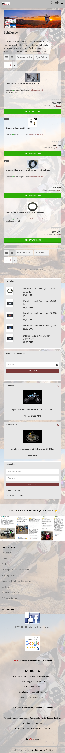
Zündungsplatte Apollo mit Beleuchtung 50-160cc (32, 449)
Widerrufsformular (10, 592)
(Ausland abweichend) (36, 90)
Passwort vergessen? (15, 495)
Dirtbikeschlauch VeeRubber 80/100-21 (23, 84)
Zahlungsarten (8, 575)
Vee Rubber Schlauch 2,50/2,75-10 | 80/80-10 (25, 212)
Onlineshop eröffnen (21, 750)
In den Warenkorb (32, 111)
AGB (4, 564)
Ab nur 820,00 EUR (32, 416)
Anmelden (32, 371)
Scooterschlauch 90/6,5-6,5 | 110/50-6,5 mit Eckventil (28, 170)
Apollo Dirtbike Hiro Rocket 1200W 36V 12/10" (32, 409)
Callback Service (9, 598)
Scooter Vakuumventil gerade (18, 128)
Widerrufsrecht (9, 587)
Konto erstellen (13, 490)
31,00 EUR (32, 455)
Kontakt (5, 558)
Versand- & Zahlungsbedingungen (17, 581)
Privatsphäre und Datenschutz (15, 569)
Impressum (7, 552)
